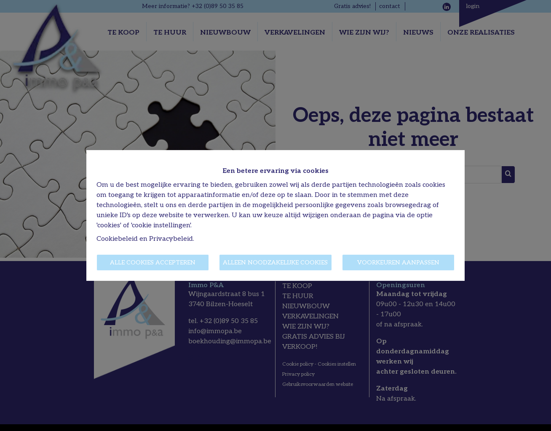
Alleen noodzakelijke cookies (275, 262)
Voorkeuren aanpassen (398, 262)
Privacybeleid (171, 239)
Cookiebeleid (117, 239)
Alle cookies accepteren (152, 262)
